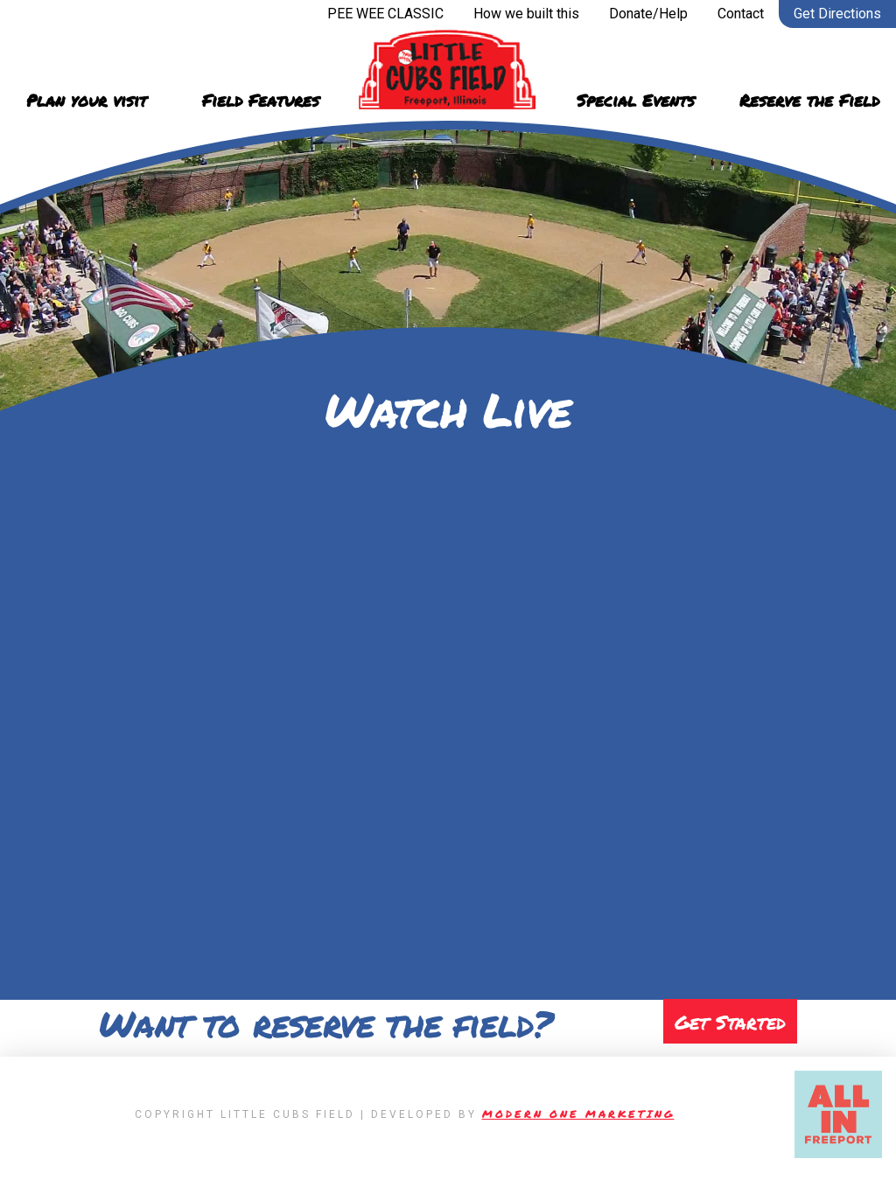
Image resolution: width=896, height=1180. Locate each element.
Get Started (725, 1026)
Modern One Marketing (578, 1121)
